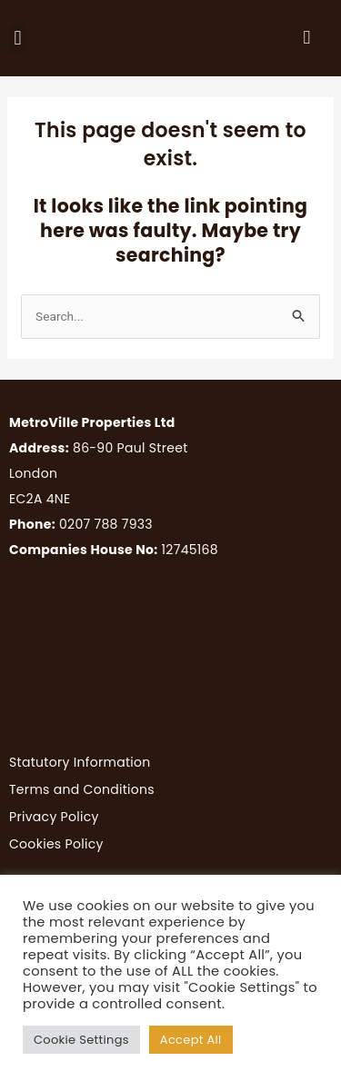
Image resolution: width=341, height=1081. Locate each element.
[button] (17, 39)
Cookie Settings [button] (81, 1039)
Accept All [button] (191, 1039)
